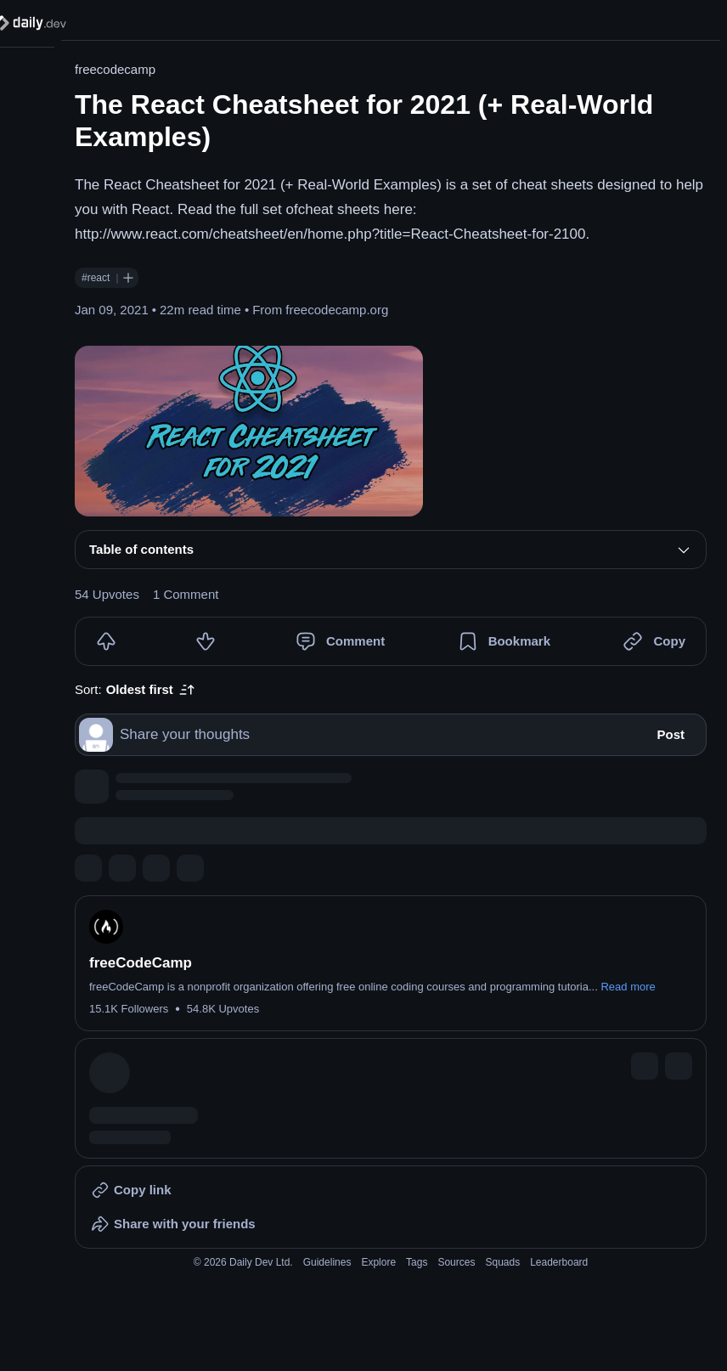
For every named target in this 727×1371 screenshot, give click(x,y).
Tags (416, 1262)
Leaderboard (559, 1262)
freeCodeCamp (140, 963)
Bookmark (519, 641)
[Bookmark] (468, 641)
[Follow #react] (128, 278)
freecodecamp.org (336, 309)
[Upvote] (106, 641)
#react (96, 278)
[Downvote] (206, 641)
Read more (627, 986)
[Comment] (306, 641)
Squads (502, 1262)
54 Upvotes (107, 594)
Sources (456, 1262)
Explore (378, 1262)
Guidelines (327, 1262)
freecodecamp (115, 69)
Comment (355, 641)
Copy (669, 641)
